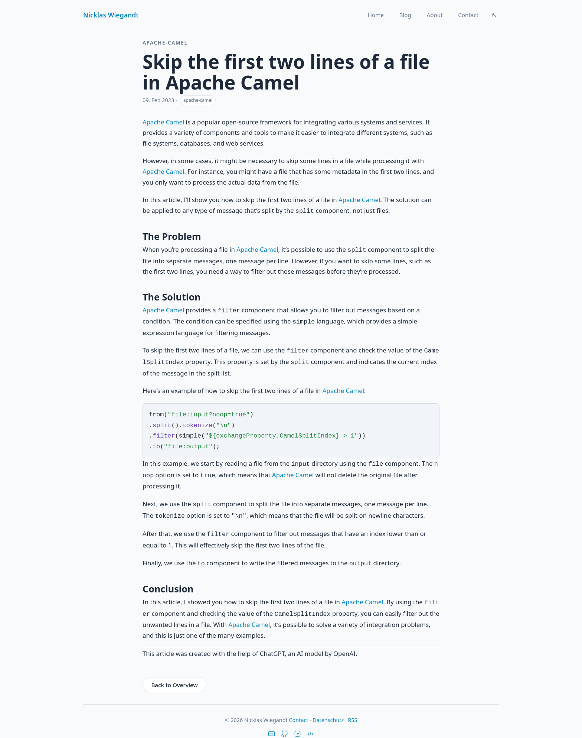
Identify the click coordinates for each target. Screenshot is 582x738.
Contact (468, 15)
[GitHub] (284, 724)
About (434, 15)
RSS (352, 709)
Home (376, 15)
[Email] (271, 724)
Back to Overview (174, 674)
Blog (405, 15)
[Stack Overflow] (310, 724)
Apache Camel (163, 122)
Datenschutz (328, 709)
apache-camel (197, 100)
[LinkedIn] (297, 724)
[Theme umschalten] (494, 15)
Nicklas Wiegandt (110, 14)
